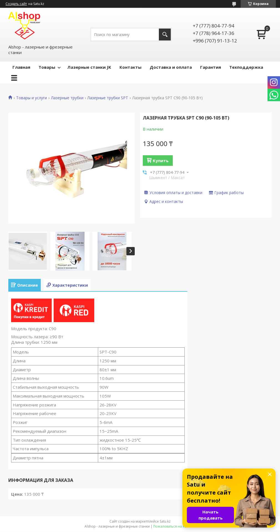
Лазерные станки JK (89, 67)
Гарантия (210, 67)
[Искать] (165, 34)
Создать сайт (16, 4)
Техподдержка (246, 67)
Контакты (130, 67)
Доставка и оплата (171, 67)
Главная (21, 67)
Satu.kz (165, 521)
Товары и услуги (31, 97)
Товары (47, 67)
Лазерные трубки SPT (107, 97)
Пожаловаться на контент (174, 526)
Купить (161, 160)
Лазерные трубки (67, 97)
